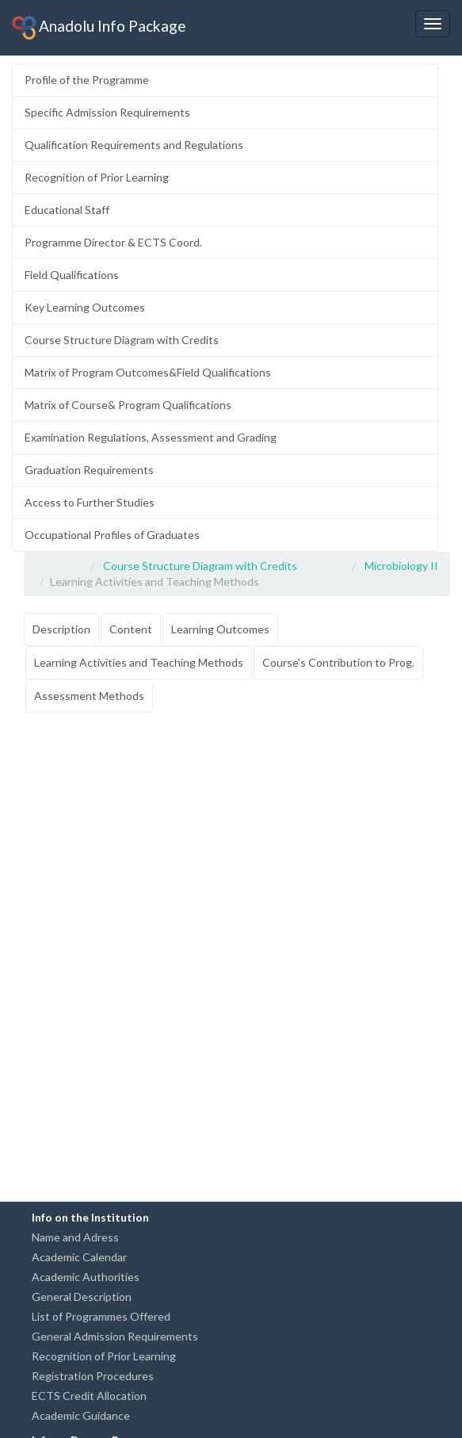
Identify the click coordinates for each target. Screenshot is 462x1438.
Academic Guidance (81, 1415)
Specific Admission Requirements (107, 112)
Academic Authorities (85, 1276)
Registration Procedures (93, 1376)
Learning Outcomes (220, 629)
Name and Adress (75, 1237)
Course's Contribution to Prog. (338, 662)
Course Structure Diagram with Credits (122, 339)
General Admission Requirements (115, 1336)
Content (130, 629)
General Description (82, 1296)
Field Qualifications (72, 274)
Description (61, 629)
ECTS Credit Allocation (89, 1395)
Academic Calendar (79, 1257)
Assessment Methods (89, 695)
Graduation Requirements (89, 469)
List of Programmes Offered (101, 1316)
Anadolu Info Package (99, 28)
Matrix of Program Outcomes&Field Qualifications (148, 372)
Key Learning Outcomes (85, 307)
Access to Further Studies (90, 502)
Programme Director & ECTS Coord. (113, 242)
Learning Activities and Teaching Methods (138, 662)
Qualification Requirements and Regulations (134, 144)
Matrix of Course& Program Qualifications (128, 404)
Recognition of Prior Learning (97, 177)
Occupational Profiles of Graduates (112, 534)
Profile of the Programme (87, 79)
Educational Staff (67, 209)
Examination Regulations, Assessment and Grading (151, 437)
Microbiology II (401, 565)
